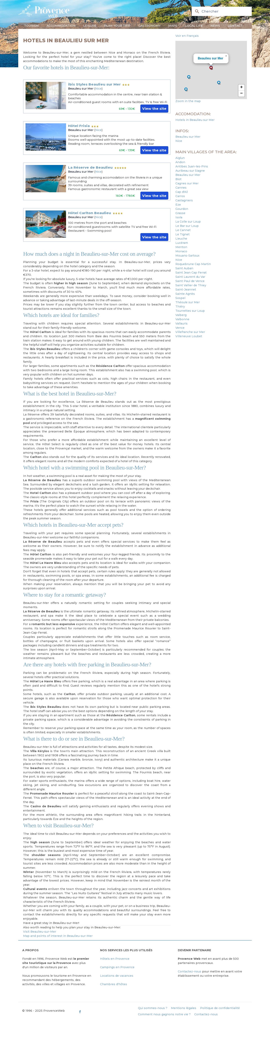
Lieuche (181, 238)
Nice (98, 88)
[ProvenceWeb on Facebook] (106, 1011)
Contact (235, 25)
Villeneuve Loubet (188, 336)
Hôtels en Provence (114, 959)
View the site (154, 109)
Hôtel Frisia (79, 126)
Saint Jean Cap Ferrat (191, 272)
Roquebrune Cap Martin (193, 264)
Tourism (31, 25)
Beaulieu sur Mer (80, 88)
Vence (180, 328)
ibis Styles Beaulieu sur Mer (94, 84)
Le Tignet (182, 234)
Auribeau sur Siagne (190, 170)
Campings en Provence (117, 967)
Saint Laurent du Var (190, 277)
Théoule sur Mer (187, 302)
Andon (180, 162)
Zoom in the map (188, 101)
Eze (178, 204)
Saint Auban (184, 268)
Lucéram (181, 243)
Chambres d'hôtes (113, 984)
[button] (211, 68)
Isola (178, 217)
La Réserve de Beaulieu (90, 167)
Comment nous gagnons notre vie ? (164, 1014)
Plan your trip (117, 25)
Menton (181, 247)
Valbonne (182, 319)
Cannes (181, 187)
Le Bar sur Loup (187, 226)
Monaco (181, 251)
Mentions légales (183, 1008)
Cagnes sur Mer (186, 183)
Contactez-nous (189, 971)
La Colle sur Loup (188, 221)
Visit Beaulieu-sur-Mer (39, 931)
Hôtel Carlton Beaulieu (89, 213)
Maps (172, 25)
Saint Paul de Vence (190, 281)
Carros (180, 196)
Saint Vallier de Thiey (190, 285)
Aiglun (180, 158)
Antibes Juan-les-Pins (191, 166)
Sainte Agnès (185, 294)
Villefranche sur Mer (190, 332)
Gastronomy (149, 25)
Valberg (181, 315)
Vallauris (181, 323)
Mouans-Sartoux (187, 255)
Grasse (180, 213)
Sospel (180, 298)
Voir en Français (187, 36)
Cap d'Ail (181, 192)
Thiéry (180, 306)
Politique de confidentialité (220, 1008)
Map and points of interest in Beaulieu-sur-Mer (58, 936)
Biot (178, 179)
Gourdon (181, 209)
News (215, 25)
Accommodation (61, 25)
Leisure (89, 25)
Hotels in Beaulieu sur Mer (195, 120)
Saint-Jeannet (185, 289)
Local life (194, 25)
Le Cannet (183, 230)
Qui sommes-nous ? (152, 1008)
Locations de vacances (116, 976)
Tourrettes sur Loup (190, 311)
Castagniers (184, 200)
